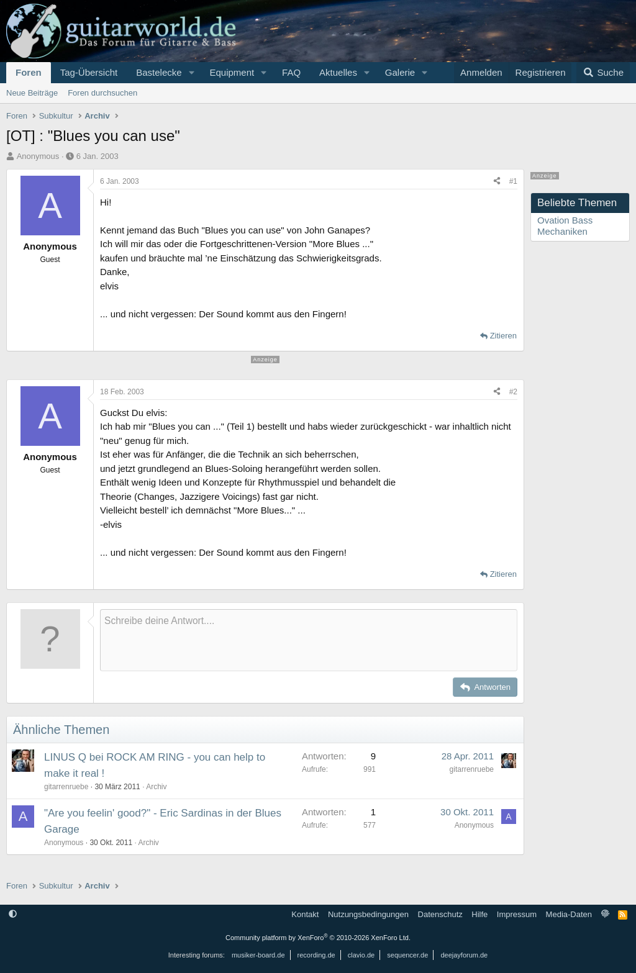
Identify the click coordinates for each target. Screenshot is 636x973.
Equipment (231, 72)
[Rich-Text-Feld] (308, 640)
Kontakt (305, 914)
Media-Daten (569, 914)
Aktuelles (338, 72)
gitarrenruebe (66, 786)
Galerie (400, 72)
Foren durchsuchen (102, 92)
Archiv (156, 786)
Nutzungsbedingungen (368, 914)
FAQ (291, 72)
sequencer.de (407, 955)
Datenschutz (440, 914)
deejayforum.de (464, 955)
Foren (29, 72)
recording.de (316, 955)
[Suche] (603, 72)
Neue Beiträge (32, 92)
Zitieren (503, 335)
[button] (191, 72)
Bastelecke (158, 72)
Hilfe (479, 914)
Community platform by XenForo (318, 937)
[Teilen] (497, 181)
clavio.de (361, 955)
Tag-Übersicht (89, 72)
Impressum (517, 914)
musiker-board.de (258, 955)
